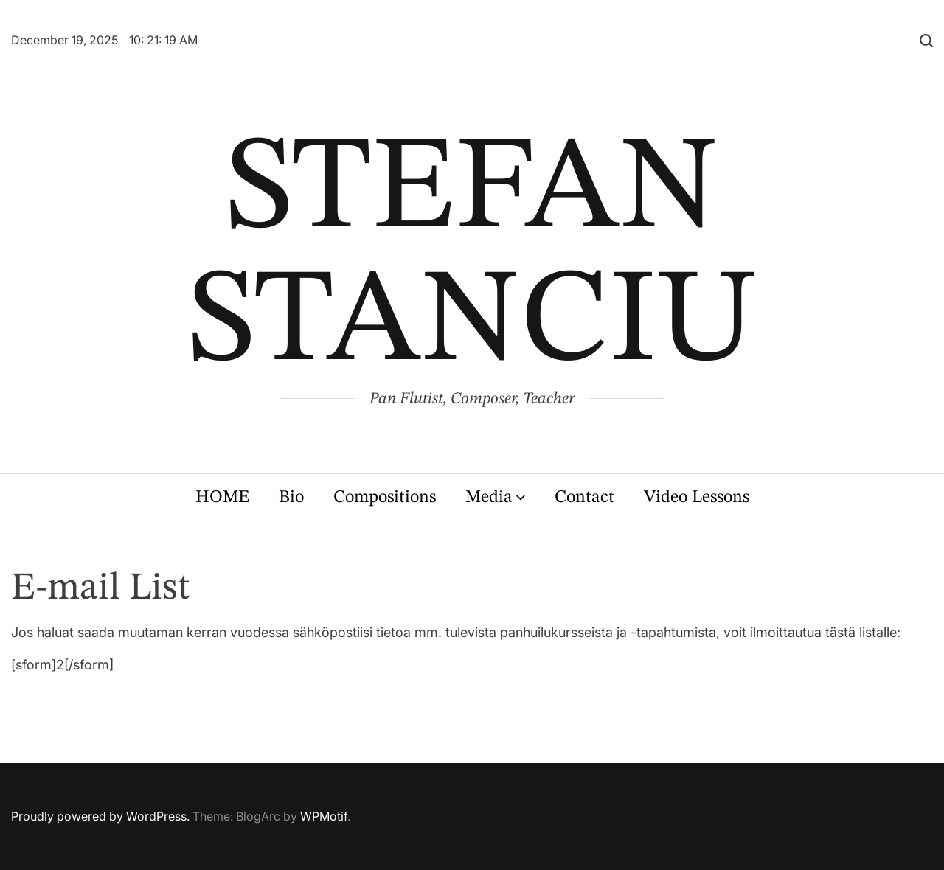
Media (495, 498)
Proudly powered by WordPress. (100, 816)
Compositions (384, 498)
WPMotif (323, 816)
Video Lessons (696, 498)
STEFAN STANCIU (472, 258)
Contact (584, 498)
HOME (222, 498)
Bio (291, 498)
